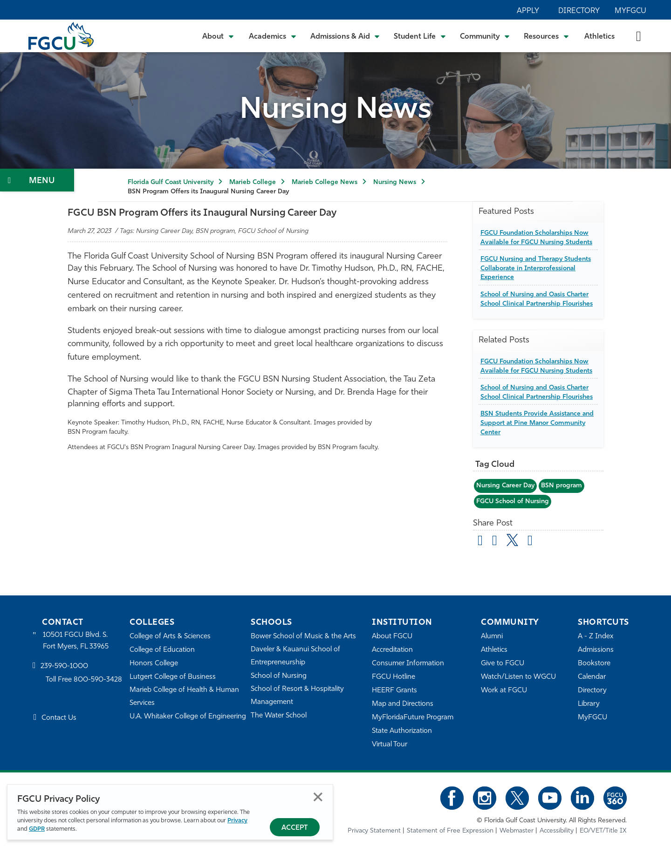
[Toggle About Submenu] (218, 36)
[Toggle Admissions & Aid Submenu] (345, 36)
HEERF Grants (394, 690)
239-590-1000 (64, 666)
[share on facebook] (494, 542)
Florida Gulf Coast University (170, 182)
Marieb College (252, 182)
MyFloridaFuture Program (412, 717)
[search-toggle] (639, 36)
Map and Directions (402, 704)
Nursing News (394, 182)
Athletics (599, 37)
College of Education (162, 650)
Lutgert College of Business (173, 677)
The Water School (279, 715)
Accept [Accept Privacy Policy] (294, 828)
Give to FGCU (502, 663)
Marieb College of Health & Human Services (184, 697)
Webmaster (517, 830)
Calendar (592, 677)
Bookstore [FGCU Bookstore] (594, 663)
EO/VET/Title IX (603, 830)
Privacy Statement (374, 830)
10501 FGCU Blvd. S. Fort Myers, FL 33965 (76, 641)
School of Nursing (279, 676)
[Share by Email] (480, 542)
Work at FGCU (504, 690)
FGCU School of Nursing (512, 501)
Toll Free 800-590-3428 (84, 679)
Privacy (237, 821)
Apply (528, 11)
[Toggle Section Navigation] (37, 180)
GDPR (37, 829)
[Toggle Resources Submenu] (546, 36)
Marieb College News (324, 182)
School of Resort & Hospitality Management (297, 696)
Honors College (154, 663)
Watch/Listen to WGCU (518, 677)
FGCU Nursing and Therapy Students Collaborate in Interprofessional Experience (535, 268)
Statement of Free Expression (450, 830)
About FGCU (392, 636)
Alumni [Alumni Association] (492, 636)
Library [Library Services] (589, 704)
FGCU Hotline (393, 677)
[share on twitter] (512, 540)
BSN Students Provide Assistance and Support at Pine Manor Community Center (537, 423)
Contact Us (58, 718)
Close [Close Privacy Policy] (318, 797)
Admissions (596, 650)
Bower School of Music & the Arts (303, 636)
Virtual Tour (389, 744)
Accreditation (392, 650)
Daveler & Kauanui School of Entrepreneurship (295, 656)
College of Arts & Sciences (170, 636)
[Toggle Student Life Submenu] (420, 36)
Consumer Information (408, 663)
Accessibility (557, 830)
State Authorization (402, 731)
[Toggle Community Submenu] (485, 36)
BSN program (561, 485)
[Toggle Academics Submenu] (272, 36)
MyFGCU (630, 11)
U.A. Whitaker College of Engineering (188, 716)
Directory (579, 11)
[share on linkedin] (530, 542)
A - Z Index (595, 636)
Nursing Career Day (505, 485)
